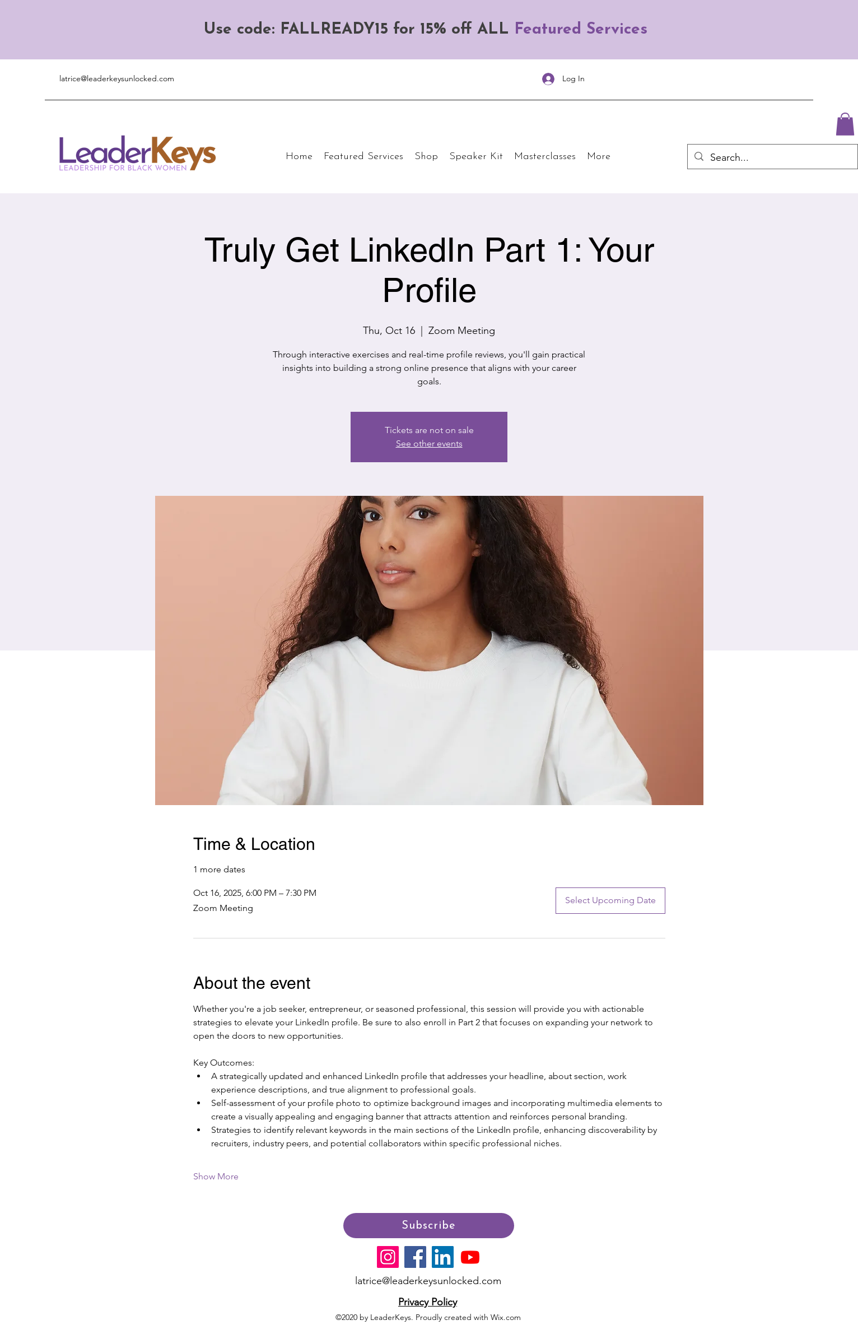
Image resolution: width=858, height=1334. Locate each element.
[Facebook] (415, 1257)
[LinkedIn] (443, 1257)
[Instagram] (388, 1257)
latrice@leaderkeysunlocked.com (116, 78)
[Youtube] (470, 1257)
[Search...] (772, 158)
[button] (845, 124)
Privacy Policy (427, 1302)
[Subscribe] (428, 1225)
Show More (216, 1176)
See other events (429, 443)
